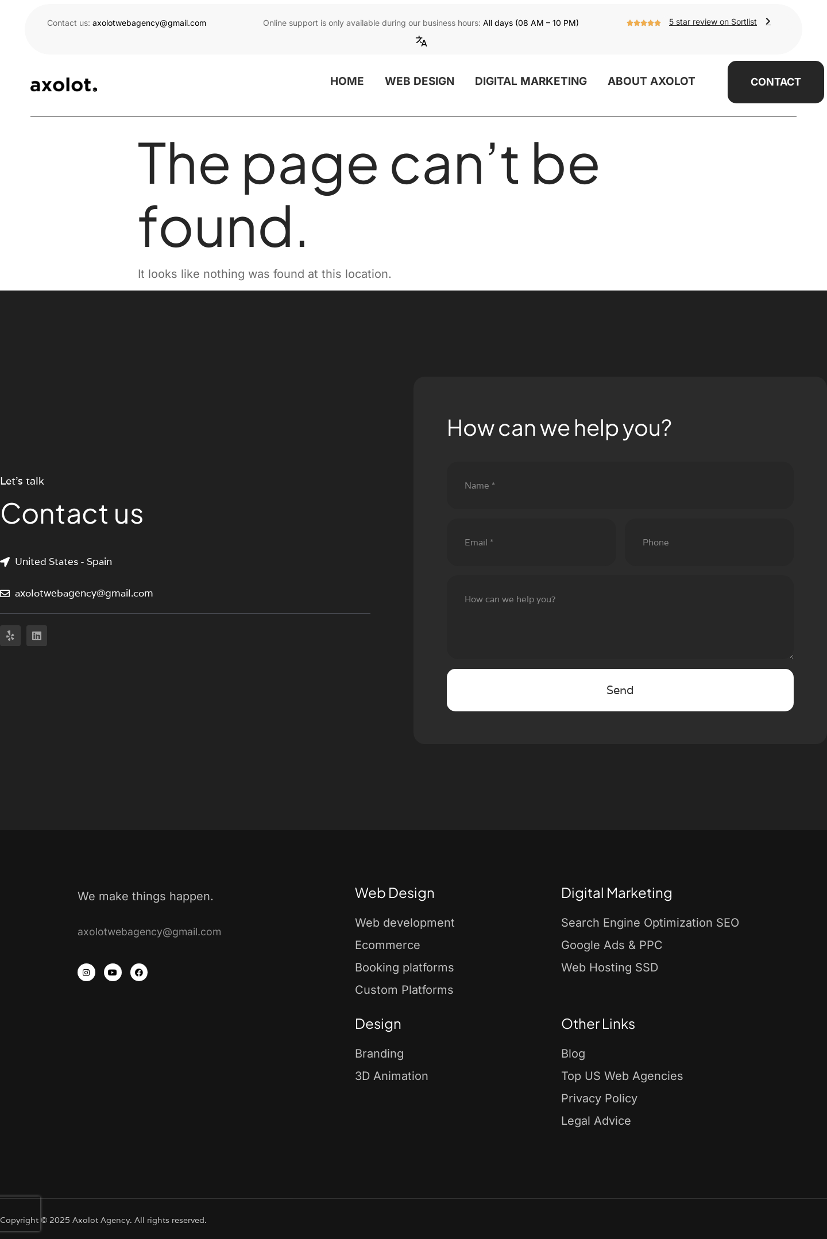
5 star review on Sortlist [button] (721, 21)
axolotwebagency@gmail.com (149, 23)
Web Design (419, 81)
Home (347, 81)
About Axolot (651, 81)
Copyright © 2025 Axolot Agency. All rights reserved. (103, 1220)
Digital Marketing (531, 81)
